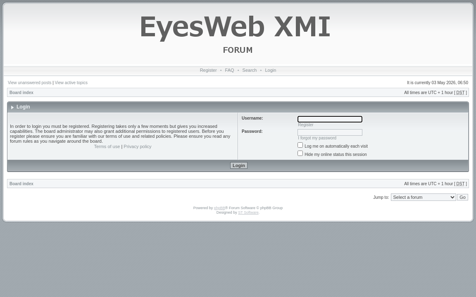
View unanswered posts (29, 82)
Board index (21, 92)
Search (250, 70)
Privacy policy (137, 146)
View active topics (71, 82)
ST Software (248, 212)
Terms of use (107, 146)
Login (270, 70)
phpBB (219, 208)
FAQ (229, 70)
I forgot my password (317, 138)
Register (208, 70)
